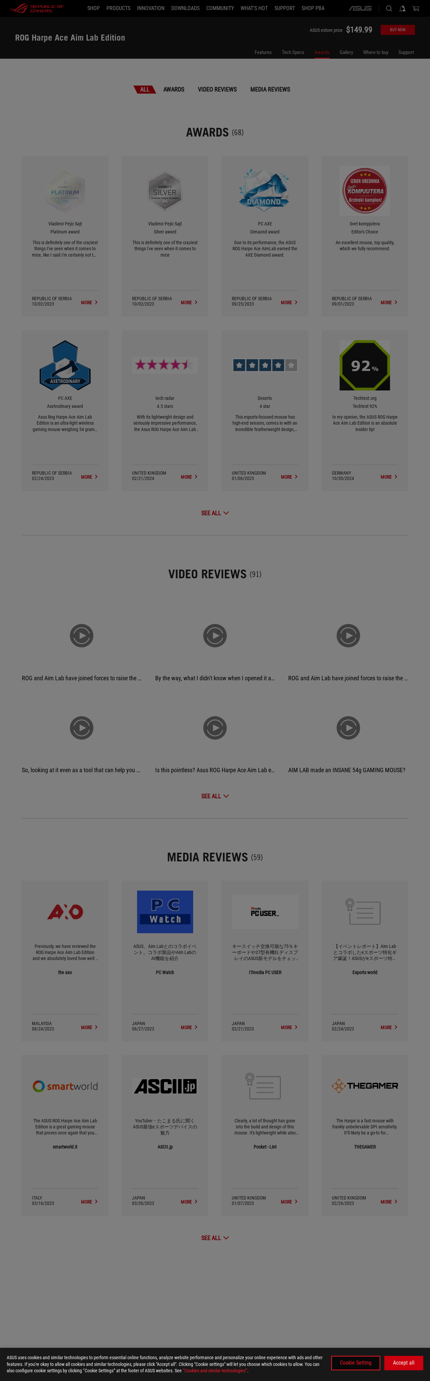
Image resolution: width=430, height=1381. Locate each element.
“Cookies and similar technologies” (215, 1370)
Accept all (404, 1363)
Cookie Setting (356, 1363)
